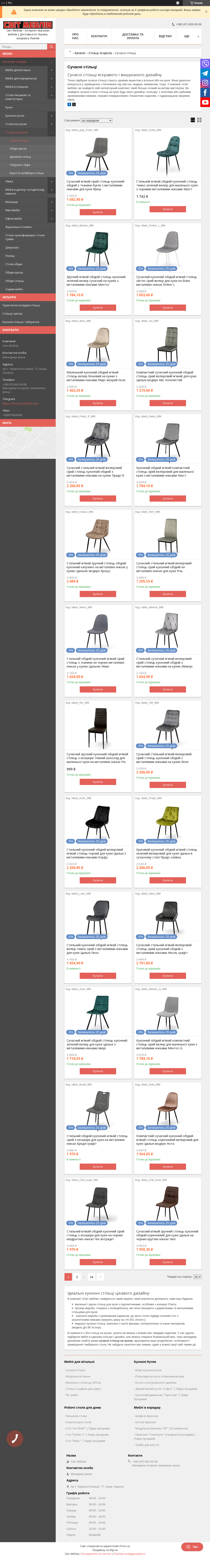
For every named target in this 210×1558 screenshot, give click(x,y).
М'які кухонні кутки (148, 1370)
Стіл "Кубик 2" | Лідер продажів (87, 1434)
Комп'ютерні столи (79, 1422)
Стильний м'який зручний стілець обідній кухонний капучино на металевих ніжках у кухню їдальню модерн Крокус (97, 567)
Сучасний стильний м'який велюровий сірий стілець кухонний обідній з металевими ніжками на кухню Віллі (164, 758)
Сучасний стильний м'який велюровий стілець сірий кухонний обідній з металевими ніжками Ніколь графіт (164, 949)
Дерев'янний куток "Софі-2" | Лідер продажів (166, 1389)
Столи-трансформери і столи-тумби (25, 237)
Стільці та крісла (16, 132)
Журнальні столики (18, 227)
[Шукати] (51, 46)
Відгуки (165, 36)
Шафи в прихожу (146, 1416)
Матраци (11, 202)
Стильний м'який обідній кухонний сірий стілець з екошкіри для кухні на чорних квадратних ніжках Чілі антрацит (95, 1235)
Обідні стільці (14, 281)
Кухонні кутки (14, 115)
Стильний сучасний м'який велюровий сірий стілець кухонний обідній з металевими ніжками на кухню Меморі (164, 662)
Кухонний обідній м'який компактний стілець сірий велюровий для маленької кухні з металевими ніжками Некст (165, 471)
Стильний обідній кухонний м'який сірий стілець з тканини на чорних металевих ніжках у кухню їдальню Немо (95, 662)
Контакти (99, 36)
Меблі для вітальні (17, 70)
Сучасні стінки (75, 1370)
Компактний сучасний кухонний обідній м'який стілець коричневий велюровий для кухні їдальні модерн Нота (167, 1140)
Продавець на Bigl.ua (105, 1550)
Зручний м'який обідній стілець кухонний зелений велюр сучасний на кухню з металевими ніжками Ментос (96, 281)
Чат (192, 1547)
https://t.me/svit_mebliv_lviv (21, 403)
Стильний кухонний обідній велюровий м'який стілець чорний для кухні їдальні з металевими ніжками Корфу (96, 853)
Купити (98, 212)
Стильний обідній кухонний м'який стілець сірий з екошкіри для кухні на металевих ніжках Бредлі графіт (97, 1140)
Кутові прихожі (145, 1422)
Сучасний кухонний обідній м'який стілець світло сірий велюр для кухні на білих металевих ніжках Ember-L (166, 281)
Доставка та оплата (133, 36)
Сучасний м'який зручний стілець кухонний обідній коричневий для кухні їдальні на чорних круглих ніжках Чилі (167, 1235)
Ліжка (9, 181)
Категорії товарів (14, 62)
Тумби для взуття (147, 1445)
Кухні (8, 107)
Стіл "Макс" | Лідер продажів (85, 1441)
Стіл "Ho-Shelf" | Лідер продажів (88, 1428)
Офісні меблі (13, 218)
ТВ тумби (72, 1395)
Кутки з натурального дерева (155, 1382)
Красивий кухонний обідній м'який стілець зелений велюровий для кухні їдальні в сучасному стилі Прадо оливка (166, 853)
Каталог (80, 53)
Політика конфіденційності (129, 1553)
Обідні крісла (18, 148)
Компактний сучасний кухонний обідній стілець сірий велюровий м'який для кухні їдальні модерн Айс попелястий (166, 376)
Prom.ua (125, 1546)
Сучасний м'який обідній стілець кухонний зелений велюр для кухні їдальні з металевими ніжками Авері (97, 1044)
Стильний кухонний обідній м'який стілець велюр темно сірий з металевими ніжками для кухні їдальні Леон (97, 949)
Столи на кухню (16, 124)
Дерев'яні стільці (20, 157)
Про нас (75, 36)
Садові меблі (14, 289)
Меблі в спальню (16, 87)
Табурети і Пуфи (20, 165)
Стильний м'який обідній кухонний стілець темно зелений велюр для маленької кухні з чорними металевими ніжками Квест (167, 185)
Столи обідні (13, 264)
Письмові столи (76, 1416)
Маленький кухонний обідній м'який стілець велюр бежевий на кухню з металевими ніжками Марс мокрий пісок (96, 376)
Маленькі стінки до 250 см (83, 1382)
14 (91, 1277)
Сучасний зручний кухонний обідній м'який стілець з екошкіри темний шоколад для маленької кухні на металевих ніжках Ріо (97, 758)
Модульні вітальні (78, 1376)
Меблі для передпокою (21, 78)
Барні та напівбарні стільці (27, 173)
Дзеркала (12, 247)
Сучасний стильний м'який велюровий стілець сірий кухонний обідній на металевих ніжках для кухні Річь (164, 567)
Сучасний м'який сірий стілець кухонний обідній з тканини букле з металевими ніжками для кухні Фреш (95, 185)
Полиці (10, 256)
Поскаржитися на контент (96, 1553)
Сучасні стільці (19, 140)
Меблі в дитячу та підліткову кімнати (25, 191)
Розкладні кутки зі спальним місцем (159, 1376)
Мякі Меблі (12, 210)
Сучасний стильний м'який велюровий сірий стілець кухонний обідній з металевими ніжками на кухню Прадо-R (95, 471)
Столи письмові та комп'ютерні (17, 97)
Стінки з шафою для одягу (83, 1389)
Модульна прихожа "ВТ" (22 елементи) (161, 1428)
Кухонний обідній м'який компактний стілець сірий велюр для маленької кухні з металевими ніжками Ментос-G (166, 1044)
